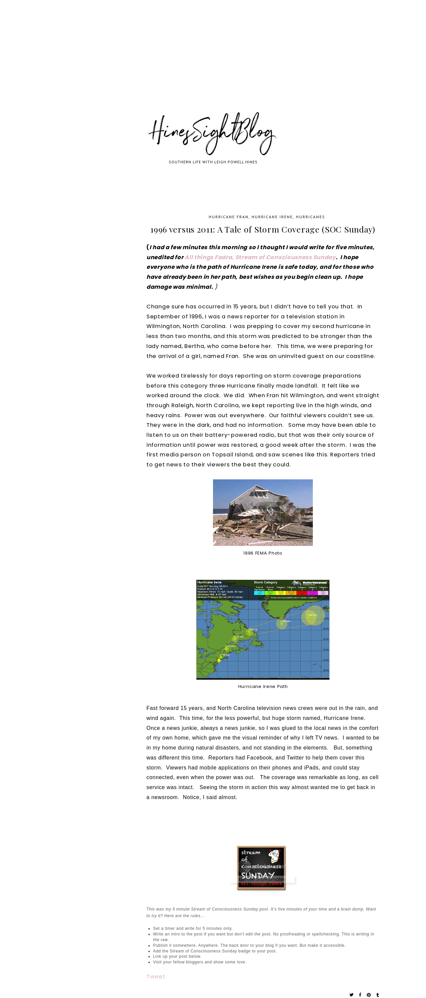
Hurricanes (310, 216)
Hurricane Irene (272, 216)
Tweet (155, 976)
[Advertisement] (199, 63)
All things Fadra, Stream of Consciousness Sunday (260, 257)
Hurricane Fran (229, 216)
